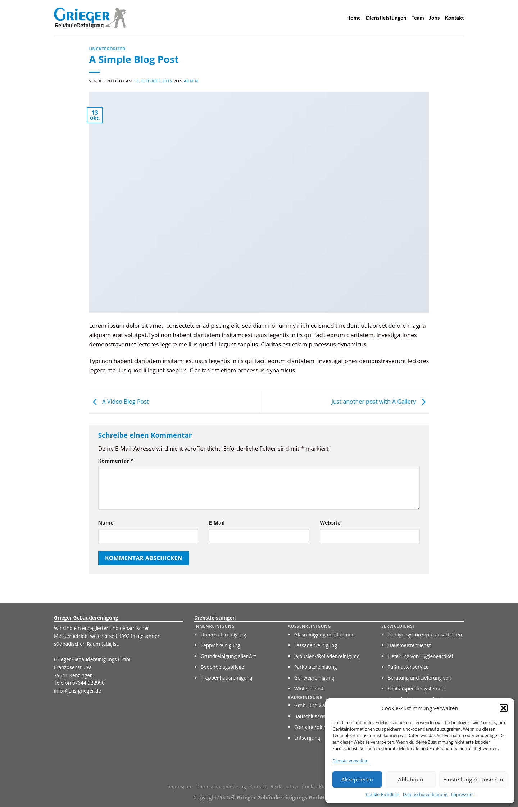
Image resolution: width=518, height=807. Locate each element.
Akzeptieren (357, 779)
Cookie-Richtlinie (382, 795)
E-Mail (217, 522)
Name (106, 522)
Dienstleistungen (386, 18)
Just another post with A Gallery (380, 402)
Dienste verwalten (350, 761)
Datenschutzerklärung (425, 795)
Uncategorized (107, 48)
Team (418, 18)
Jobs (434, 18)
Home (353, 18)
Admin (191, 80)
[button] (503, 708)
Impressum (462, 795)
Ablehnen (410, 779)
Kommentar (115, 460)
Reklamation (285, 787)
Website (330, 522)
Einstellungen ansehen (473, 779)
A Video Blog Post (119, 402)
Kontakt (454, 18)
